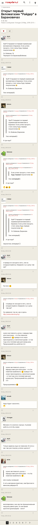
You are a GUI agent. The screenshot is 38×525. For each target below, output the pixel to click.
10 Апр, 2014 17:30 (6, 62)
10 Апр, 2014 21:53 (6, 392)
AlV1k (8, 459)
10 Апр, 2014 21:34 (6, 194)
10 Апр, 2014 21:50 (6, 351)
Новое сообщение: (8, 23)
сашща (9, 67)
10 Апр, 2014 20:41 (6, 147)
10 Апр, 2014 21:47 (6, 321)
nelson (16, 158)
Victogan (18, 23)
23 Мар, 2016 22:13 (28, 23)
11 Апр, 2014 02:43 (6, 492)
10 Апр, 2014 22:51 (6, 413)
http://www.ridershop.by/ (11, 314)
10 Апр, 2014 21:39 (6, 251)
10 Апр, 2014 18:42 (6, 100)
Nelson (9, 104)
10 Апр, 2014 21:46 (6, 274)
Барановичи (5, 7)
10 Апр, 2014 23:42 (6, 455)
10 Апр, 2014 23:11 (6, 434)
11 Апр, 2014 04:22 (6, 516)
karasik (9, 396)
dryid (8, 36)
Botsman (9, 152)
